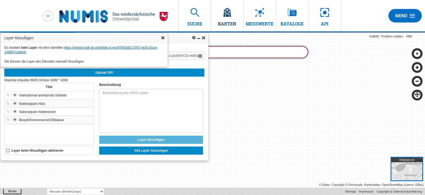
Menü (405, 15)
